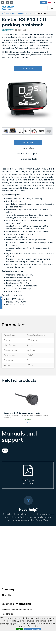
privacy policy (6, 623)
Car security (10, 13)
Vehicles (7, 9)
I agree (19, 629)
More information (32, 629)
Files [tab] (5, 450)
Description (28, 142)
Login (43, 2)
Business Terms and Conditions (17, 609)
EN (51, 2)
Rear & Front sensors (41, 13)
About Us (6, 595)
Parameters (28, 147)
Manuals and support (28, 153)
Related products (28, 158)
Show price (28, 68)
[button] (1, 303)
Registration (7, 613)
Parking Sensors (24, 13)
